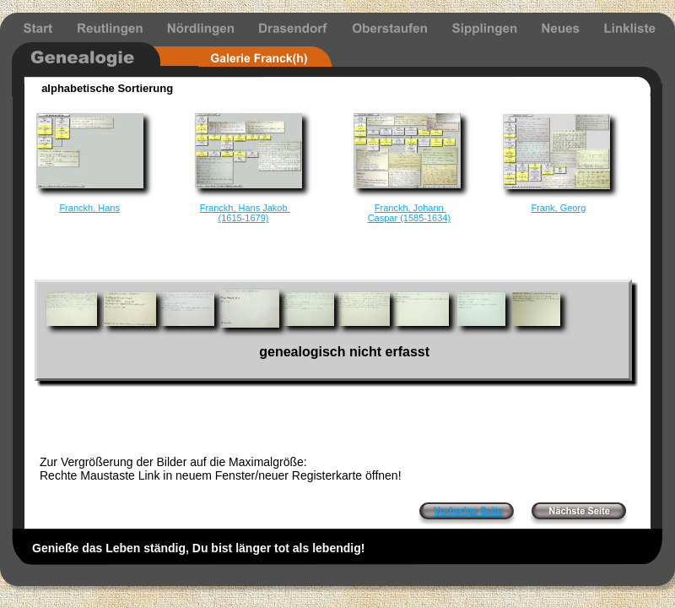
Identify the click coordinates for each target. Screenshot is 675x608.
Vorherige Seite (468, 511)
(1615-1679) (244, 218)
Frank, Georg (558, 208)
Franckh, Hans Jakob (245, 208)
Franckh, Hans (89, 208)
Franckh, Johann (410, 208)
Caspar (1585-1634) (409, 218)
